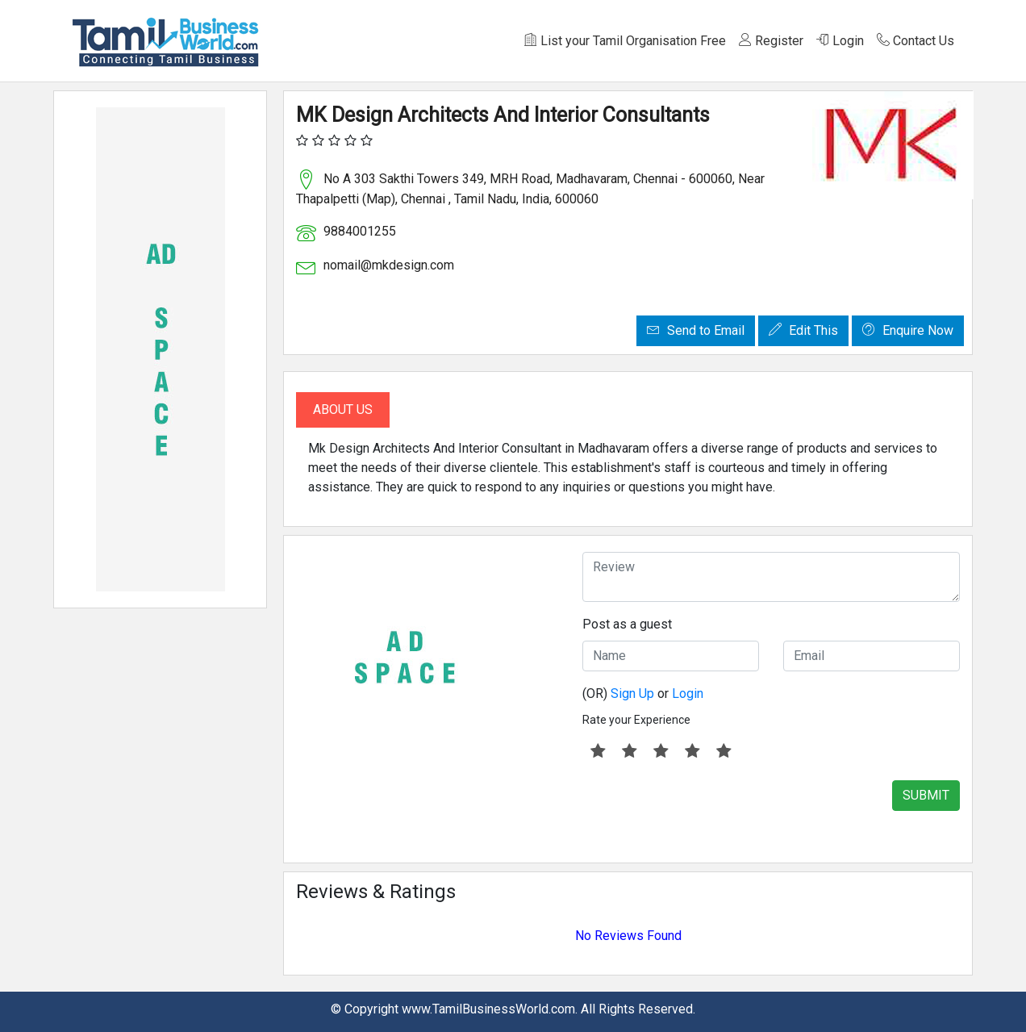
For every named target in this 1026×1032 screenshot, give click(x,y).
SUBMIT (926, 795)
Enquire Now (907, 330)
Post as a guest (627, 624)
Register (771, 40)
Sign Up (632, 693)
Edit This (803, 330)
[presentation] (705, 811)
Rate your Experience (636, 719)
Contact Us (915, 40)
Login (840, 40)
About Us (343, 409)
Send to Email (695, 330)
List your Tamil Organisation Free (625, 40)
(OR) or (642, 693)
